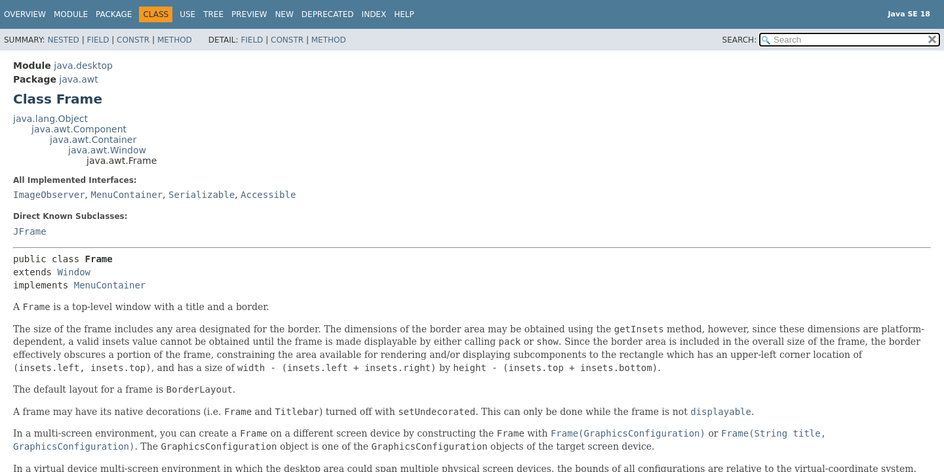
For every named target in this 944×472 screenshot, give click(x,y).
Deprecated (328, 14)
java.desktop (83, 65)
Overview (25, 14)
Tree (213, 14)
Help (404, 14)
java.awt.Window (107, 150)
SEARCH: (739, 40)
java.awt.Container (93, 139)
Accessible (268, 194)
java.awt (78, 79)
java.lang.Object (50, 118)
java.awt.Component (79, 129)
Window (73, 272)
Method (174, 40)
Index (374, 14)
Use (187, 14)
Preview (249, 14)
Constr (133, 40)
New (284, 14)
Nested (63, 40)
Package (114, 14)
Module (71, 14)
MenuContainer (126, 194)
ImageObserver (49, 194)
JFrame (30, 231)
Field (98, 40)
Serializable (201, 194)
